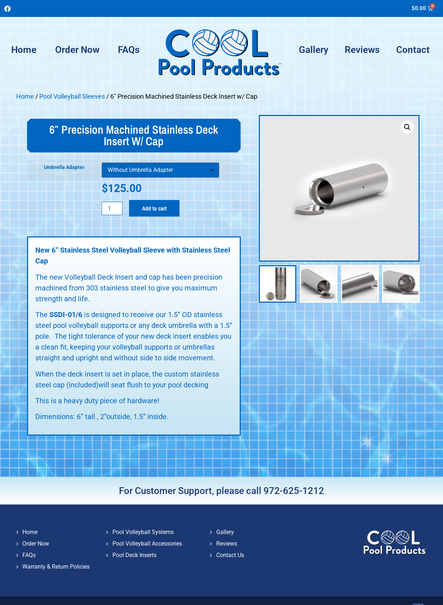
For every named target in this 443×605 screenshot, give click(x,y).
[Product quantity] (112, 208)
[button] (407, 127)
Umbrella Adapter (64, 167)
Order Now (77, 49)
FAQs (128, 49)
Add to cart (154, 208)
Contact (413, 49)
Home (23, 49)
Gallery (313, 49)
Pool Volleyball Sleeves (72, 96)
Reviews (362, 49)
